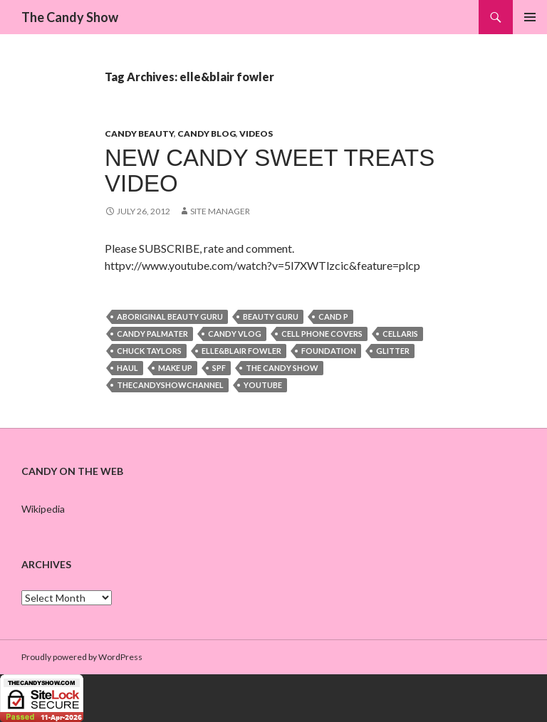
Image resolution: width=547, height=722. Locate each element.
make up (175, 367)
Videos (256, 133)
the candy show (282, 367)
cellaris (400, 333)
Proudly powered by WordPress (81, 657)
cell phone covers (322, 333)
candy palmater (152, 333)
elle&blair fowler (241, 350)
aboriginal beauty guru (170, 316)
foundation (328, 350)
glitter (393, 350)
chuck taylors (149, 350)
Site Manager (220, 211)
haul (127, 367)
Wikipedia (43, 509)
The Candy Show (69, 17)
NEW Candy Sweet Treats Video (269, 171)
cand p (333, 316)
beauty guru (270, 316)
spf (219, 367)
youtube (263, 384)
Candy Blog (206, 133)
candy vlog (234, 333)
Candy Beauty (139, 133)
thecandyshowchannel (170, 384)
